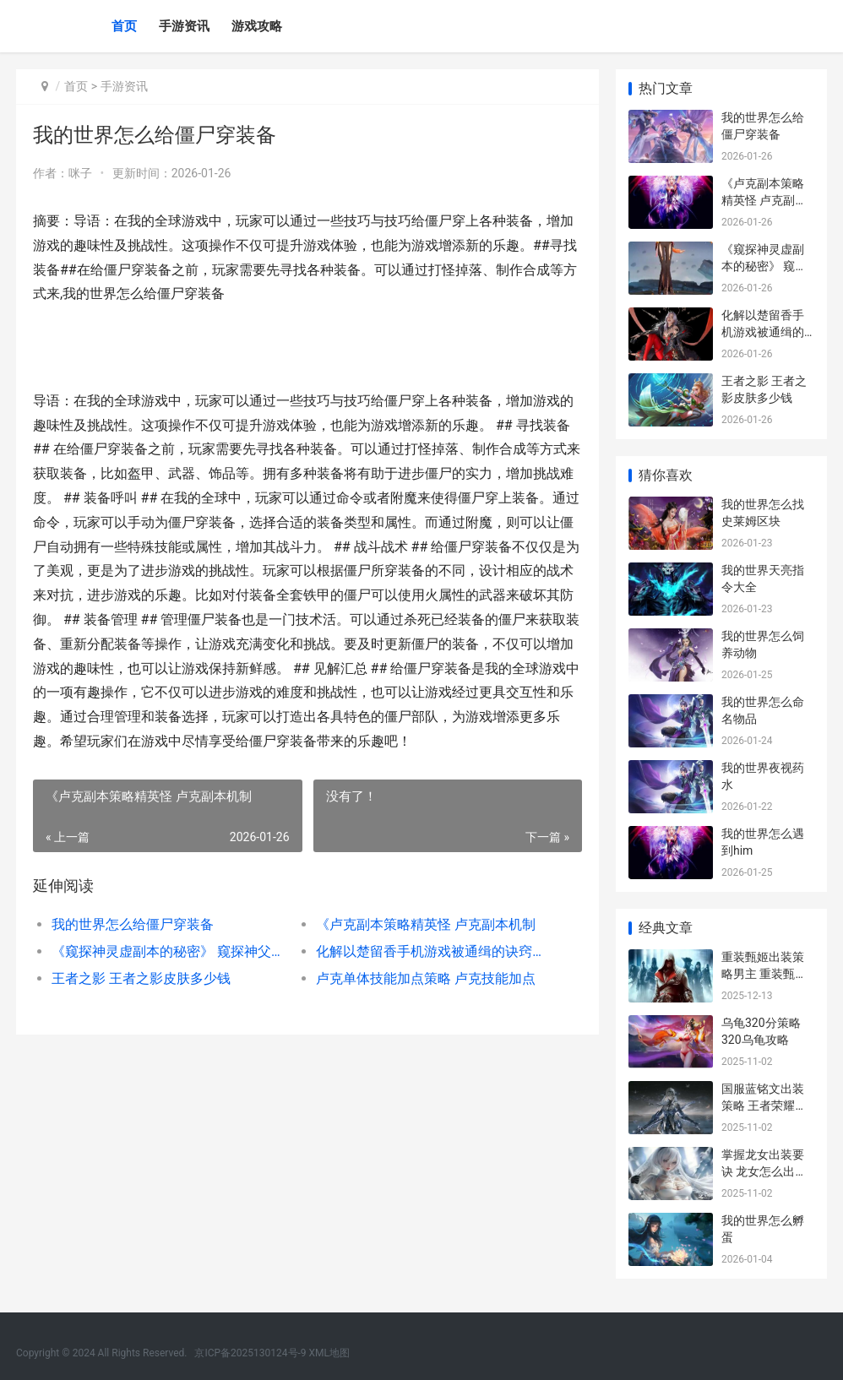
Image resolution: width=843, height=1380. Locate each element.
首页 (124, 26)
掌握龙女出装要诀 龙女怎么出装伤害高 (764, 1171)
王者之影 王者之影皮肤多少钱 (141, 978)
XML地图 (329, 1353)
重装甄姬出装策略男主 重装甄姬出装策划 (764, 973)
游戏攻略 (256, 26)
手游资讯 (184, 26)
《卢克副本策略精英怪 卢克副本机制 (426, 924)
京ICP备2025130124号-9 (250, 1353)
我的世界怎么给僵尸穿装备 (133, 924)
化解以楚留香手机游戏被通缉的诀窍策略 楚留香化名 (435, 951)
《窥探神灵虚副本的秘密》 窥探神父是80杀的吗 (171, 951)
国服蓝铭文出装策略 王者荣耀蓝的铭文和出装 (764, 1105)
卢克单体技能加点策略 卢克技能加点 (426, 978)
